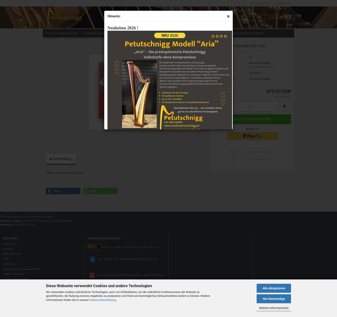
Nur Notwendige (274, 298)
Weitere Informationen (274, 308)
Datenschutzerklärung (102, 300)
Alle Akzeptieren (274, 288)
